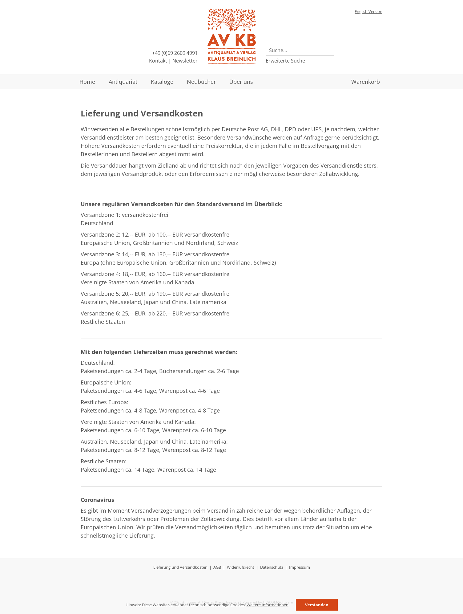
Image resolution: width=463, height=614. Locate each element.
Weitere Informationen (267, 605)
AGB (217, 567)
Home (87, 81)
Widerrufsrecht (240, 567)
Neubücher (201, 81)
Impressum (299, 567)
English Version (368, 11)
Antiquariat (123, 81)
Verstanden (316, 605)
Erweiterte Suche (285, 60)
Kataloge (162, 81)
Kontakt (158, 60)
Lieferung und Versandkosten (180, 567)
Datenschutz (271, 567)
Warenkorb (365, 81)
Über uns (241, 81)
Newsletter (185, 60)
